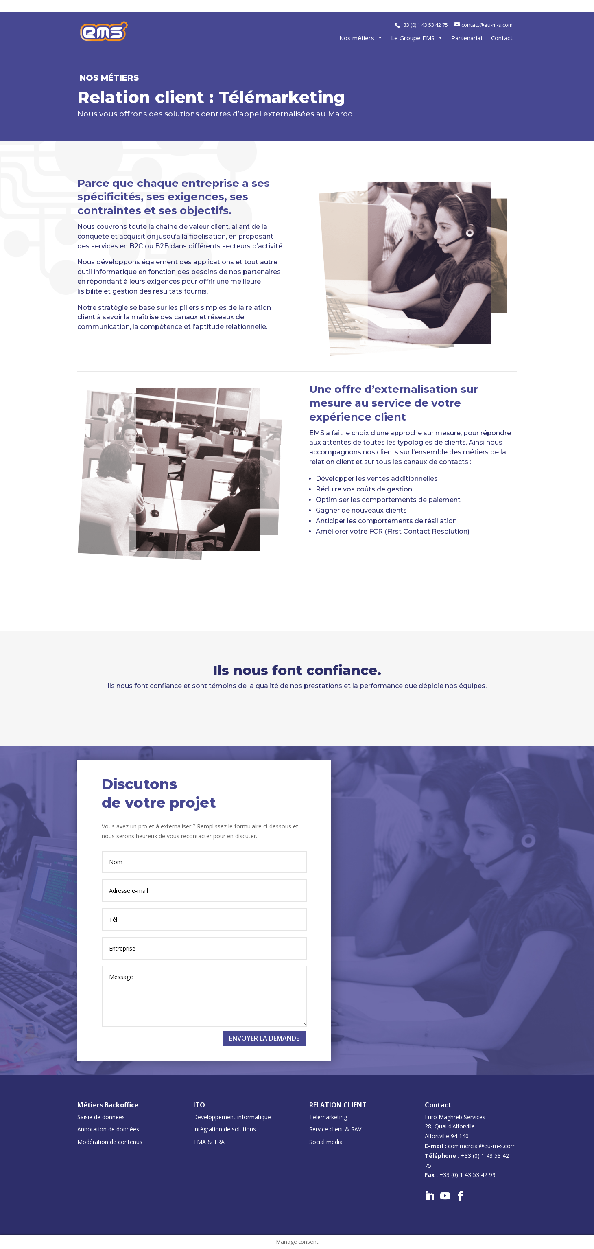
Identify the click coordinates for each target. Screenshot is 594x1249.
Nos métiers (361, 38)
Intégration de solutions (224, 1129)
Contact (502, 38)
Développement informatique (232, 1117)
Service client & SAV (335, 1129)
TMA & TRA (209, 1142)
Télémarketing (328, 1117)
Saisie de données (101, 1117)
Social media (326, 1142)
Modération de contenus (109, 1142)
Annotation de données (108, 1129)
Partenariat (467, 38)
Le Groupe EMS (417, 38)
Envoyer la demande (264, 1038)
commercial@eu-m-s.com (482, 1146)
